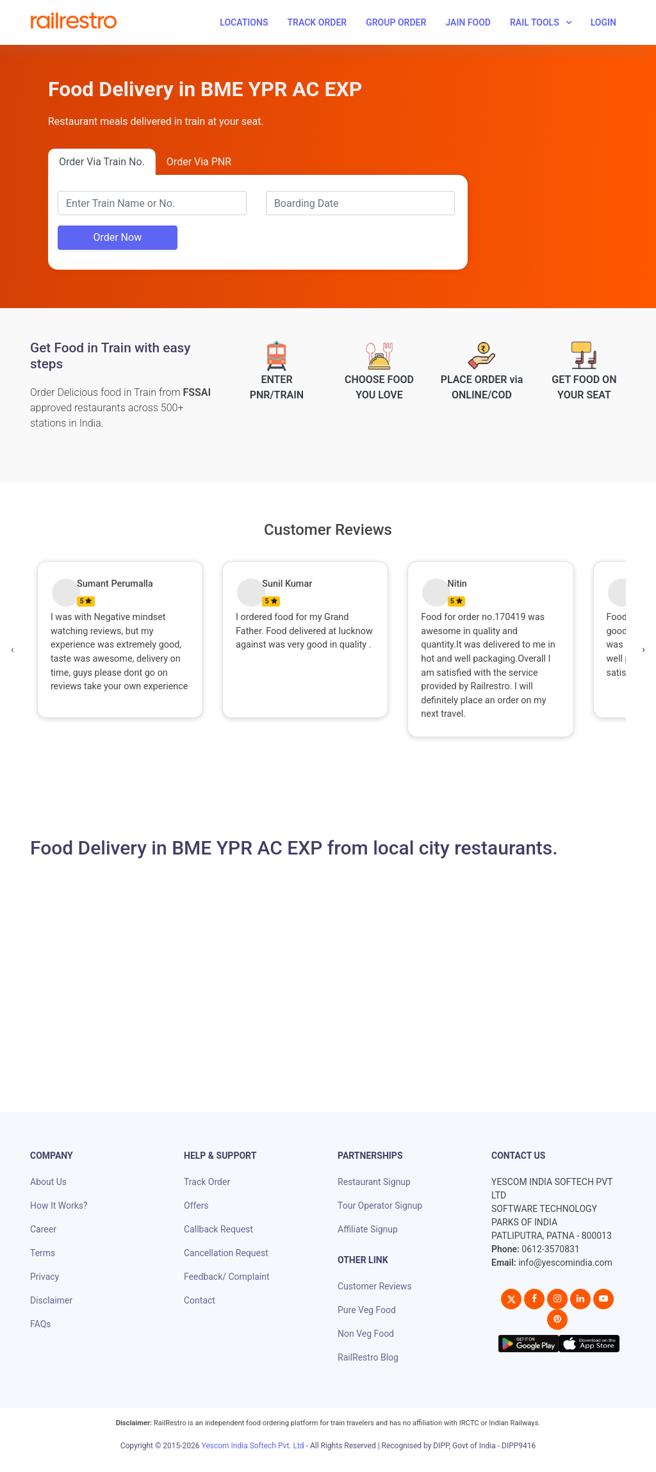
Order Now (117, 237)
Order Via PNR (199, 162)
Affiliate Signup (368, 1229)
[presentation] (12, 649)
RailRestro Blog (368, 1357)
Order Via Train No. (102, 162)
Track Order (317, 22)
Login (603, 22)
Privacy (44, 1277)
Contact (199, 1300)
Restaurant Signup (374, 1182)
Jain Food (468, 22)
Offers (196, 1205)
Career (43, 1229)
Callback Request (218, 1229)
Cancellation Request (226, 1253)
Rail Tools (534, 22)
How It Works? (59, 1205)
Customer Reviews (375, 1286)
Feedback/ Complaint (226, 1277)
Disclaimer (51, 1300)
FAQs (40, 1324)
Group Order (396, 22)
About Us (48, 1182)
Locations (244, 22)
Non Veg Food (366, 1334)
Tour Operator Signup (380, 1205)
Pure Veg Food (367, 1310)
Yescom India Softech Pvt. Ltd (253, 1445)
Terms (42, 1253)
